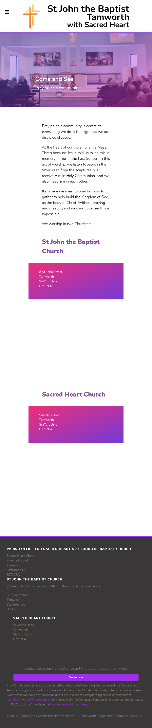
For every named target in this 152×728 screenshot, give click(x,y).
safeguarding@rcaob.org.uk (71, 704)
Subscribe (76, 677)
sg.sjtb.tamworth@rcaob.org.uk (29, 699)
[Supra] (76, 16)
